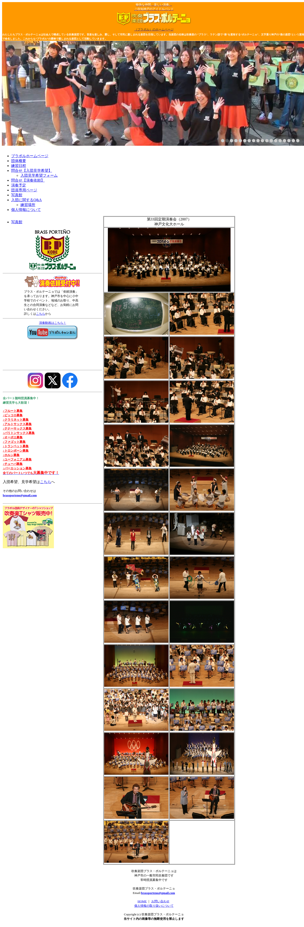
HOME (142, 901)
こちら (40, 313)
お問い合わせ (160, 901)
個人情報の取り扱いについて (154, 905)
